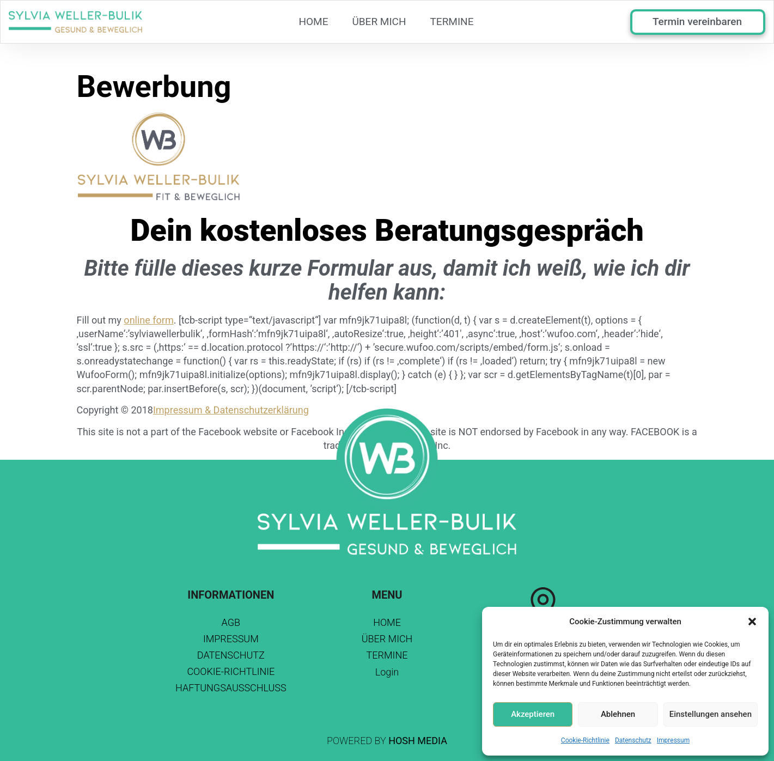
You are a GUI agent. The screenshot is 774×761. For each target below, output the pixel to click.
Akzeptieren (532, 714)
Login (387, 672)
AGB (231, 622)
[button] (752, 621)
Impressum (673, 740)
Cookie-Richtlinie (585, 740)
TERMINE (452, 21)
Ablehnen (618, 714)
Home (313, 21)
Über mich (379, 21)
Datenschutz (633, 740)
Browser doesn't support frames (734, 83)
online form (148, 320)
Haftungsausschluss (231, 687)
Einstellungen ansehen (710, 714)
